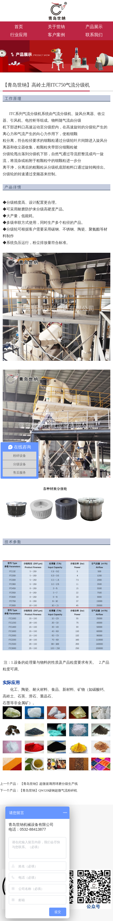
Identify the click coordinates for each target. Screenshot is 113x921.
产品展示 (94, 26)
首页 (18, 26)
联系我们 (94, 34)
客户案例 (56, 34)
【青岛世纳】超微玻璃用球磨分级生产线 (49, 784)
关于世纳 (56, 26)
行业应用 (18, 34)
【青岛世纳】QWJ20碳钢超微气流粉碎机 (48, 790)
